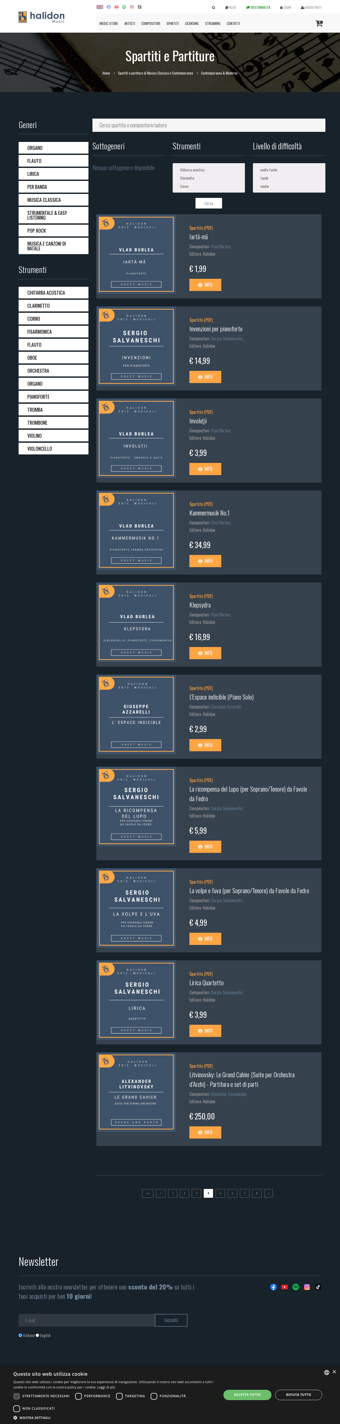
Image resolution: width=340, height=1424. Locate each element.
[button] (114, 1417)
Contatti (233, 23)
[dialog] (170, 1395)
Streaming (212, 23)
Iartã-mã (198, 236)
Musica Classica (44, 199)
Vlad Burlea (220, 246)
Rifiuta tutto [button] (298, 1394)
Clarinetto (38, 305)
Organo (34, 147)
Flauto (34, 160)
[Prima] (147, 1193)
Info (205, 284)
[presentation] (59, 1359)
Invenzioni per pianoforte (216, 328)
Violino (34, 435)
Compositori (150, 23)
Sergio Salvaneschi (226, 338)
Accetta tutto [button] (247, 1394)
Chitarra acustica (46, 292)
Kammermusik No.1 (209, 512)
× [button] (334, 1372)
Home (106, 73)
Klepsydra (200, 604)
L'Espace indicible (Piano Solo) (221, 696)
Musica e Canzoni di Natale (46, 246)
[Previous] (160, 1193)
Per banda (37, 186)
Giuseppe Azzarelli (226, 707)
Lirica (33, 173)
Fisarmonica (39, 331)
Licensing (192, 23)
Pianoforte (38, 396)
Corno (33, 318)
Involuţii (198, 420)
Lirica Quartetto (206, 982)
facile (289, 178)
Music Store (109, 23)
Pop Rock (36, 230)
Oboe (32, 357)
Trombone (37, 422)
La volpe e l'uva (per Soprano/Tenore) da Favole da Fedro (249, 890)
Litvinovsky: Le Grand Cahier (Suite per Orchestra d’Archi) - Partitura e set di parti (242, 1079)
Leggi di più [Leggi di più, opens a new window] (106, 1387)
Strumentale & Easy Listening (47, 215)
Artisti (129, 23)
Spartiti (173, 23)
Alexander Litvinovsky (228, 1094)
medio (289, 186)
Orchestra (38, 370)
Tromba (35, 409)
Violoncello (39, 448)
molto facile (289, 170)
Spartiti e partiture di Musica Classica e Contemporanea (155, 73)
